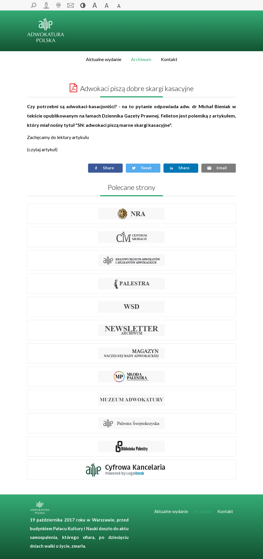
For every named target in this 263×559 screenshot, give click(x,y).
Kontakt (169, 59)
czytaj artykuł (42, 149)
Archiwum (141, 59)
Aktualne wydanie (103, 59)
